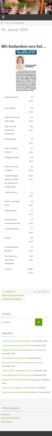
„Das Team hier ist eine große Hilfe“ (16, 345)
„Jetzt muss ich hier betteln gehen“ (16, 341)
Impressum (5, 414)
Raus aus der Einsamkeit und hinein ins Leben (21, 362)
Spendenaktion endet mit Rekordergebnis (19, 392)
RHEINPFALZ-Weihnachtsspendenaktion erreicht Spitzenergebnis (13, 295)
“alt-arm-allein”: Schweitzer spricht (16, 370)
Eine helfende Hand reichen (13, 358)
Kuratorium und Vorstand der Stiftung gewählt (21, 379)
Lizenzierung (6, 421)
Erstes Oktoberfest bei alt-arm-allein (17, 375)
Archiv (7, 23)
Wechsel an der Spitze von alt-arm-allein (18, 387)
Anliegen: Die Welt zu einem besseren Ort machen (22, 350)
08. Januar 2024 (42, 291)
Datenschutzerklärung (10, 418)
